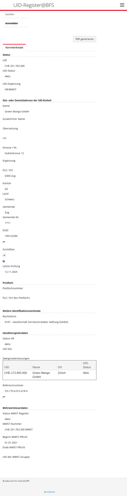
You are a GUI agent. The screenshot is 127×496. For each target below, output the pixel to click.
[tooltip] (4, 261)
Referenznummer (13, 385)
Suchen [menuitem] (9, 14)
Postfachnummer (13, 288)
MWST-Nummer (12, 423)
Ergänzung (9, 160)
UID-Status (9, 70)
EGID (5, 230)
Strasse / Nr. (10, 147)
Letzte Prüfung (11, 266)
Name (6, 105)
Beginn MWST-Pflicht (15, 437)
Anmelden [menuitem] (11, 23)
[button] (122, 5)
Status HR (8, 338)
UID (5, 60)
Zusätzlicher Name (14, 119)
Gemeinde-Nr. (11, 217)
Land (5, 193)
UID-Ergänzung (12, 83)
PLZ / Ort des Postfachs (16, 297)
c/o (4, 138)
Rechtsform (9, 316)
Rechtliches (49, 491)
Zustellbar (9, 249)
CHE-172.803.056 (15, 372)
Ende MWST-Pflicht (14, 447)
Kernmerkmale (14, 47)
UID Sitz (7, 349)
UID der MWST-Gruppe (16, 457)
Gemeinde (9, 206)
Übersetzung (10, 128)
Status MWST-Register (16, 413)
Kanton (7, 183)
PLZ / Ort (8, 170)
